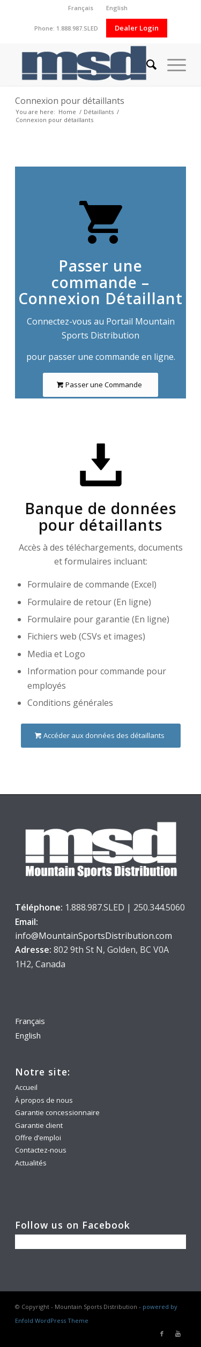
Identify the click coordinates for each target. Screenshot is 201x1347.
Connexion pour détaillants (69, 101)
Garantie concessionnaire (57, 1112)
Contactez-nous (40, 1150)
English (117, 8)
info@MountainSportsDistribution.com (93, 936)
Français (80, 8)
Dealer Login (137, 28)
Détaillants (99, 112)
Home (67, 112)
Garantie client (39, 1125)
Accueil (26, 1087)
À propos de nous (44, 1100)
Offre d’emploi (38, 1137)
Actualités (31, 1163)
